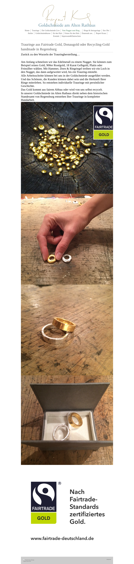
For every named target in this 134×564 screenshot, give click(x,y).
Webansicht (109, 559)
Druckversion (27, 559)
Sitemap (32, 559)
